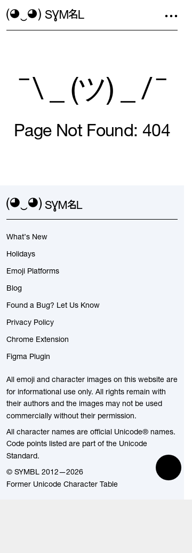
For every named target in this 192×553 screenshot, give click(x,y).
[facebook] (171, 204)
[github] (152, 204)
